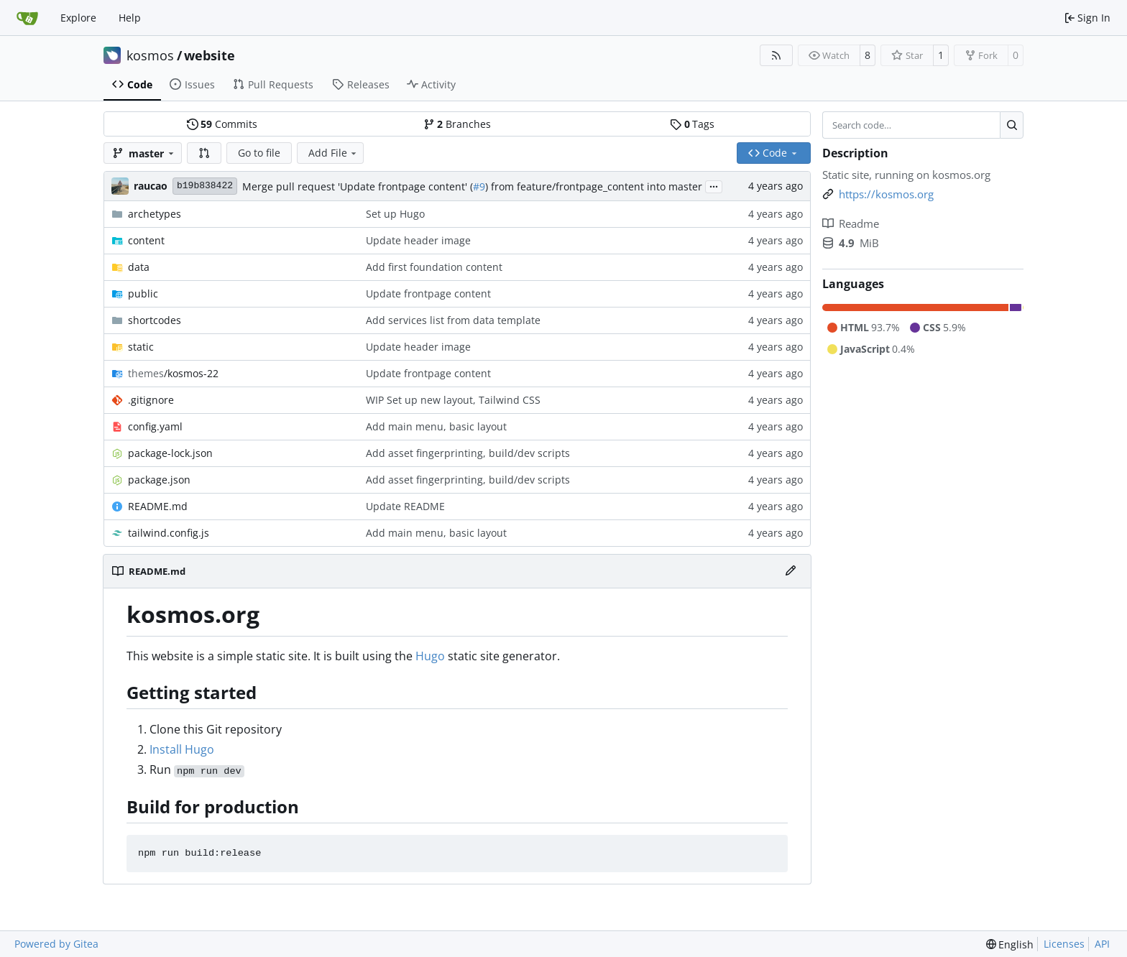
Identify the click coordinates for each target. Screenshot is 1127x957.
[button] (204, 153)
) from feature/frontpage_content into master (593, 186)
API (1102, 944)
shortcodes (154, 320)
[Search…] (1012, 125)
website (209, 55)
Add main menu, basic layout (436, 426)
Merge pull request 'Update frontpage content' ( (357, 186)
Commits (222, 124)
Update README (405, 506)
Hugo (430, 656)
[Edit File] (790, 571)
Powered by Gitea (56, 944)
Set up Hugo (395, 214)
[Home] (27, 18)
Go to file (259, 153)
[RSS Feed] (776, 55)
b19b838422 (205, 185)
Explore (78, 17)
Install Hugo (182, 749)
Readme (850, 223)
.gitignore (151, 400)
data (139, 267)
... (713, 185)
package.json (159, 479)
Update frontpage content (428, 293)
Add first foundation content (434, 267)
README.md (158, 506)
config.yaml (155, 426)
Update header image (418, 240)
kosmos (150, 55)
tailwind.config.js (168, 533)
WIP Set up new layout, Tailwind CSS (453, 400)
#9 (479, 186)
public (143, 293)
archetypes (154, 214)
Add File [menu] (333, 153)
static (141, 346)
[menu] (1010, 944)
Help (130, 17)
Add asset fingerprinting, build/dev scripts (468, 453)
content (146, 240)
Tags (692, 124)
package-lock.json (170, 453)
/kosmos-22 (173, 373)
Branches (457, 124)
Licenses (1064, 944)
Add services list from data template (453, 320)
